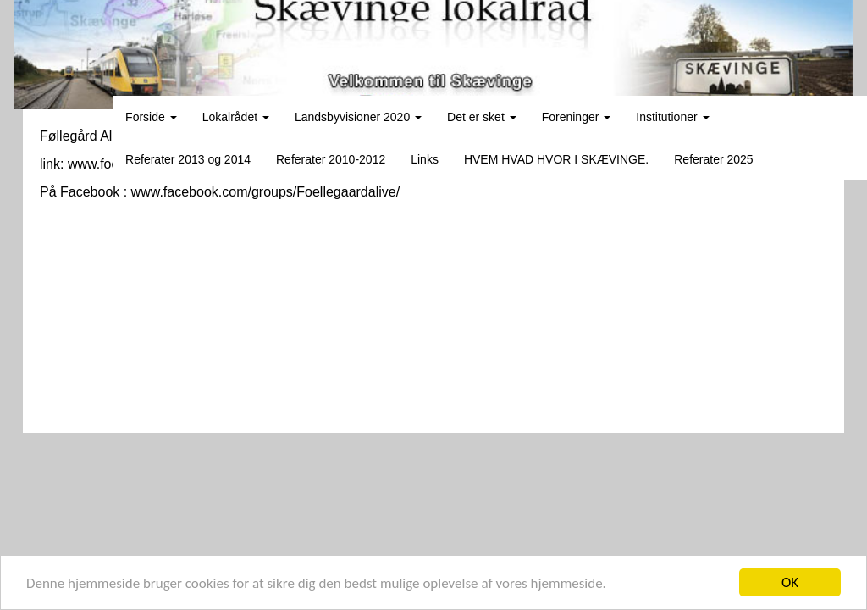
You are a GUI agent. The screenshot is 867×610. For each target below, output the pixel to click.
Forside (151, 117)
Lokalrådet (235, 117)
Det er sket (481, 117)
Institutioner (672, 117)
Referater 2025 (713, 159)
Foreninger (576, 117)
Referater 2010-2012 (330, 159)
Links (425, 159)
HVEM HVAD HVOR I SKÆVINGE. (556, 159)
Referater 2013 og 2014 (188, 159)
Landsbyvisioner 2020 (358, 117)
